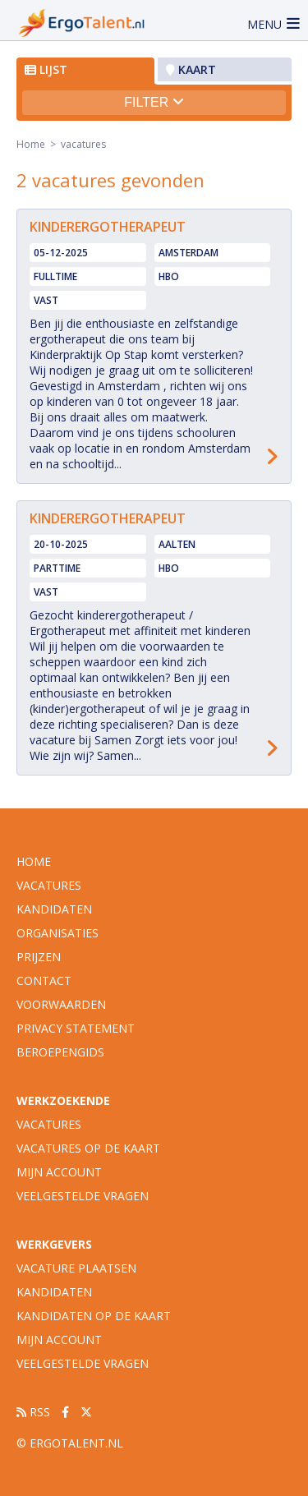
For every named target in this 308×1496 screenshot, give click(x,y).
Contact (43, 980)
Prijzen (38, 956)
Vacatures (48, 1124)
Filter (153, 102)
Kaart (191, 69)
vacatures (48, 885)
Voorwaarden (61, 1004)
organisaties (57, 933)
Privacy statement (75, 1028)
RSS (33, 1412)
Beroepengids (60, 1052)
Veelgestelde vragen (82, 1196)
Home (30, 144)
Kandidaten (54, 909)
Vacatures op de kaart (88, 1148)
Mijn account (59, 1172)
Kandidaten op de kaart (93, 1315)
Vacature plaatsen (76, 1268)
